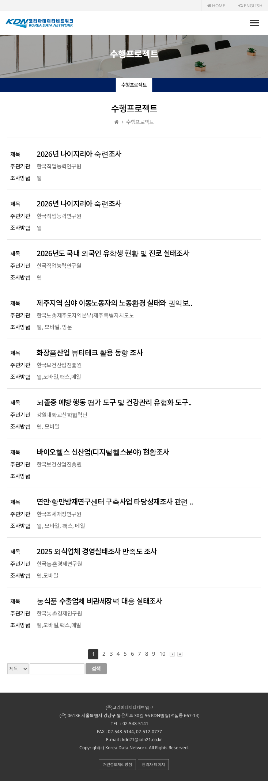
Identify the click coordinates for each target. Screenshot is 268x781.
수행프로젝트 (134, 84)
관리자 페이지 (153, 764)
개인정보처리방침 (117, 764)
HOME (216, 6)
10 (162, 653)
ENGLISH (250, 6)
